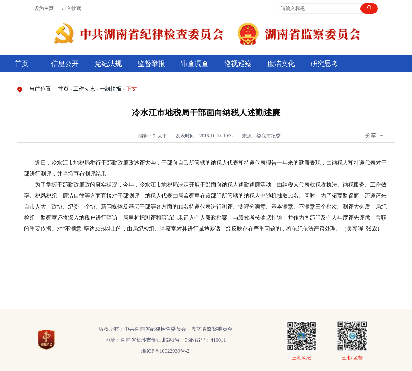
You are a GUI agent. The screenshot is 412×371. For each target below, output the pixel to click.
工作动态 (84, 89)
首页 (21, 63)
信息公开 (65, 63)
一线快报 (111, 89)
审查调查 (194, 63)
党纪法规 (108, 63)
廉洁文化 (281, 63)
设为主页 (44, 8)
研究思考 (324, 63)
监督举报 (151, 63)
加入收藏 (71, 8)
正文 (131, 89)
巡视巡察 (238, 63)
